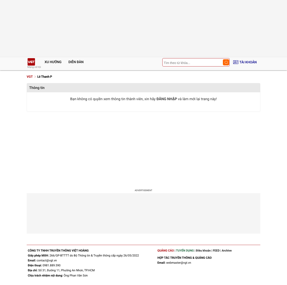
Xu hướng (53, 62)
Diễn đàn (75, 62)
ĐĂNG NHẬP (167, 99)
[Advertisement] (143, 150)
